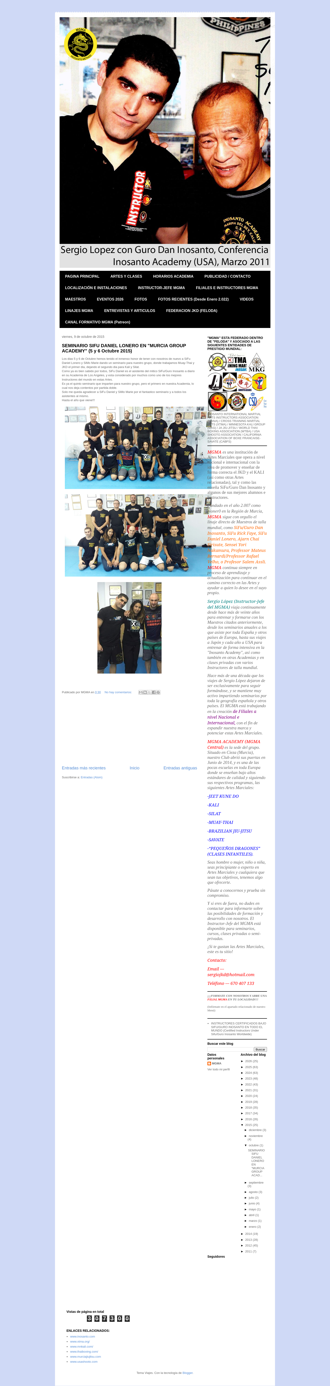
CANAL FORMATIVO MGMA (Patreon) (97, 322)
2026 (249, 1061)
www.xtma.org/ (80, 1341)
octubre (254, 1145)
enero (253, 1226)
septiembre (256, 1182)
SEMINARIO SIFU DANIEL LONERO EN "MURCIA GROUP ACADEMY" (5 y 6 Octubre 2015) (124, 348)
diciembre (256, 1130)
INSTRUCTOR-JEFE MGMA (161, 288)
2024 (249, 1072)
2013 (249, 1239)
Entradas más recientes (84, 768)
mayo (253, 1209)
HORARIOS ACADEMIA (173, 276)
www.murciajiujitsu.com (85, 1356)
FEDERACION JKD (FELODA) (191, 311)
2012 (249, 1245)
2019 (249, 1102)
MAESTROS (75, 299)
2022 (249, 1084)
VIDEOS (246, 299)
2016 (249, 1119)
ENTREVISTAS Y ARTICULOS (129, 311)
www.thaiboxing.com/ (84, 1351)
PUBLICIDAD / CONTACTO (227, 276)
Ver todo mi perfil (218, 1069)
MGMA (216, 1063)
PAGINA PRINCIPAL (82, 276)
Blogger (187, 1373)
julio (252, 1197)
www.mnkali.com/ (81, 1346)
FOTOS (141, 299)
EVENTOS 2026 (110, 299)
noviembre (256, 1136)
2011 (249, 1251)
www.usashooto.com (83, 1361)
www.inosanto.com (82, 1336)
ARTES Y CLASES (126, 276)
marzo (253, 1220)
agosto (254, 1192)
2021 (249, 1090)
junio (252, 1203)
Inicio (134, 768)
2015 (249, 1125)
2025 (249, 1067)
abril (252, 1215)
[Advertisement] (129, 730)
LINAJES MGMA (79, 311)
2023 (249, 1078)
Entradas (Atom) (91, 777)
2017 (249, 1113)
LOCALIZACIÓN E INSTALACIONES (96, 288)
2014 (249, 1234)
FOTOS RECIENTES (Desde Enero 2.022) (193, 299)
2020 (249, 1096)
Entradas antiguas (180, 768)
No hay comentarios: (119, 692)
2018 (249, 1107)
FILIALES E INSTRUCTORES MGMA (227, 288)
